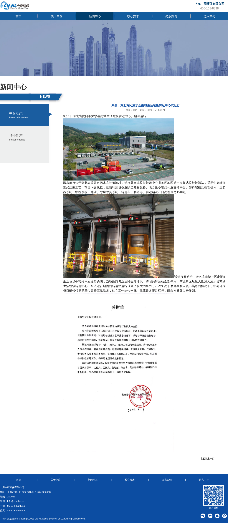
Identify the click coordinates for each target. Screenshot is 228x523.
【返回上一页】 (208, 458)
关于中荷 (57, 16)
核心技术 (133, 16)
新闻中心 (95, 16)
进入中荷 (209, 16)
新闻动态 (93, 479)
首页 (19, 16)
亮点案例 (171, 16)
